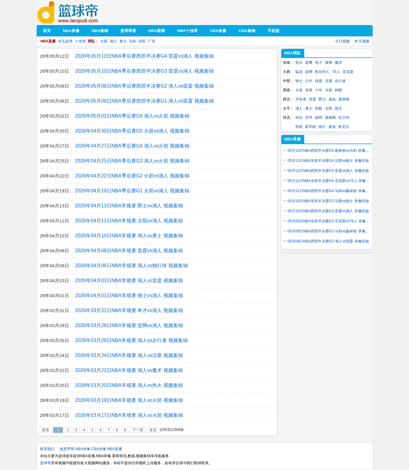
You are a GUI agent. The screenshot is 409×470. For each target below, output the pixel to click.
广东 (151, 41)
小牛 (318, 90)
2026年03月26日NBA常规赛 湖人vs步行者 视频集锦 (131, 340)
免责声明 (67, 449)
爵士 (322, 99)
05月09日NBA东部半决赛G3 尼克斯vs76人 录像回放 (330, 221)
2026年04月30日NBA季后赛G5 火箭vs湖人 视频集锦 (132, 130)
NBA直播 (114, 449)
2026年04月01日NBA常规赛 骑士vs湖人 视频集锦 (129, 295)
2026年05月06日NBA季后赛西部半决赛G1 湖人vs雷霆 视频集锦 (144, 101)
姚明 (318, 117)
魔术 (338, 62)
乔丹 (308, 117)
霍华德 (310, 127)
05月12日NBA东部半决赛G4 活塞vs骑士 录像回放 (328, 160)
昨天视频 (362, 41)
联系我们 (47, 449)
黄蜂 (328, 62)
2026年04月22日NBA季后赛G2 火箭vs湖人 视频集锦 (132, 175)
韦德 (298, 127)
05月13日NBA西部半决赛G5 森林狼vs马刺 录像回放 (330, 150)
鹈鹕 (338, 90)
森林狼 (343, 99)
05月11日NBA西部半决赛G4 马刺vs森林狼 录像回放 (330, 191)
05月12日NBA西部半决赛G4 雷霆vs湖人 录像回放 (328, 171)
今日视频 (342, 41)
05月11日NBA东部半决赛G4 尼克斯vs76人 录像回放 (330, 181)
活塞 (328, 81)
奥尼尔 (343, 127)
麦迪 (332, 127)
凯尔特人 (322, 72)
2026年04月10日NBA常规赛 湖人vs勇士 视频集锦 (129, 235)
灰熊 (308, 90)
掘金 (332, 99)
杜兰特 (343, 117)
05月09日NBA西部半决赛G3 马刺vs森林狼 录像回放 (330, 231)
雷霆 (312, 99)
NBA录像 (82, 449)
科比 (299, 117)
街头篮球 (65, 41)
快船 (318, 108)
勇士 (123, 41)
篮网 (308, 72)
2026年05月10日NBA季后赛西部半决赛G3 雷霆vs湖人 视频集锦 (144, 71)
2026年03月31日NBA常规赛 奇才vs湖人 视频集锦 (129, 310)
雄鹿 (318, 81)
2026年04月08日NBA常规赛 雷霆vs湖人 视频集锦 (129, 250)
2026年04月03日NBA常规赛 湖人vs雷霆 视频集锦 (129, 280)
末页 (153, 430)
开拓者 (300, 99)
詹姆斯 (330, 117)
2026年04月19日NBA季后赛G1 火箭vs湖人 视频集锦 (132, 190)
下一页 (137, 430)
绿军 (142, 41)
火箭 (104, 41)
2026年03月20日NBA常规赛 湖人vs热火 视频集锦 (129, 385)
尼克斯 (347, 72)
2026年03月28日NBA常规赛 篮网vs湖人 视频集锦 (129, 325)
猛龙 (299, 72)
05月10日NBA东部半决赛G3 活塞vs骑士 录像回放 (328, 201)
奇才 (318, 62)
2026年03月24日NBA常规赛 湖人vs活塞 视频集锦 (129, 355)
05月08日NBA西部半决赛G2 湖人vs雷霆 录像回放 (328, 241)
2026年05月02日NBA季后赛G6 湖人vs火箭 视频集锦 (132, 115)
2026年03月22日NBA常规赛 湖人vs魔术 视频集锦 (129, 370)
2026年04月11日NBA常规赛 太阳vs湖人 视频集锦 (129, 220)
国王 (338, 108)
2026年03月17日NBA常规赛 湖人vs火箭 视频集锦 (129, 415)
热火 (299, 62)
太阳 (328, 108)
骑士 (299, 81)
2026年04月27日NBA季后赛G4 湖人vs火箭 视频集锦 (132, 145)
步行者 (340, 81)
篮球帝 (77, 12)
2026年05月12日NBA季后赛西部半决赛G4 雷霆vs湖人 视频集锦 (144, 56)
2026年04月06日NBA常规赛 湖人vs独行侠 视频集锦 (131, 265)
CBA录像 (98, 449)
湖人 (113, 41)
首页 (45, 430)
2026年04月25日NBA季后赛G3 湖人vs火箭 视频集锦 (132, 160)
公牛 (308, 81)
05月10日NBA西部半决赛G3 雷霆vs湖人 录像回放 (328, 211)
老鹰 (308, 62)
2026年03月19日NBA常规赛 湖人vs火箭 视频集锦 (129, 400)
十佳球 (80, 41)
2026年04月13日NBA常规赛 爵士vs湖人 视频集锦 (129, 205)
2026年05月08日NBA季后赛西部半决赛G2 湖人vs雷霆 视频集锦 (144, 86)
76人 (336, 72)
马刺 (132, 41)
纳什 (322, 127)
